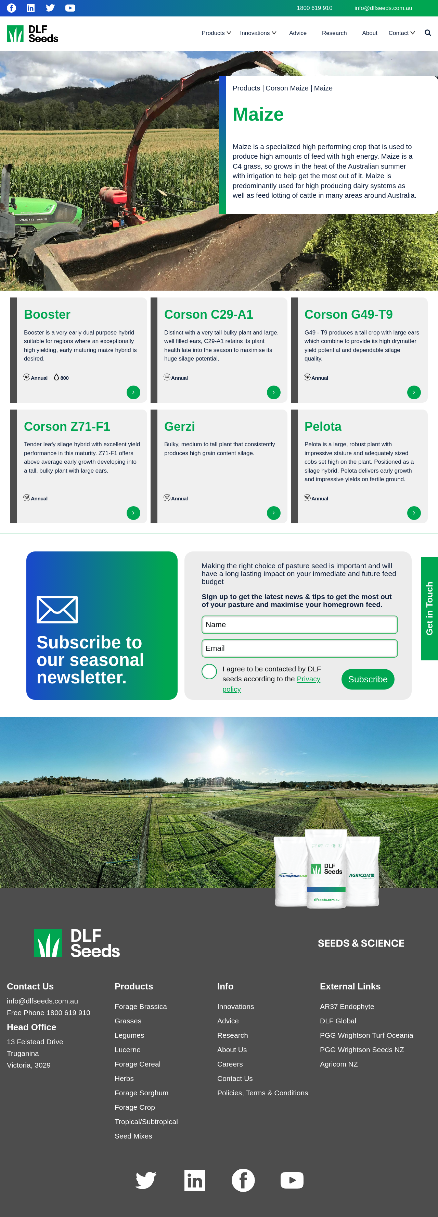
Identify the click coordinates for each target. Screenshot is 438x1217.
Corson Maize (287, 88)
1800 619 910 (315, 8)
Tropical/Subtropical (146, 1121)
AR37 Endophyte (347, 1006)
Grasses (128, 1021)
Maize (323, 88)
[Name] (300, 625)
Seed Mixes (133, 1136)
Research (232, 1035)
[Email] (300, 648)
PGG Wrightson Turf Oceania (366, 1035)
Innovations (235, 1006)
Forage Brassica (141, 1006)
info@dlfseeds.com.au (383, 8)
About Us (232, 1050)
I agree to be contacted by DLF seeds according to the (271, 679)
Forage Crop (135, 1107)
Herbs (124, 1078)
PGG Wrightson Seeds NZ (362, 1050)
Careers (230, 1064)
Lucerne (128, 1050)
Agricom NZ (339, 1064)
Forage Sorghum (142, 1093)
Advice (228, 1021)
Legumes (129, 1035)
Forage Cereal (137, 1064)
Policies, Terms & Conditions (262, 1093)
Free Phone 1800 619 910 (48, 1013)
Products (246, 88)
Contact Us (235, 1078)
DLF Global (338, 1021)
